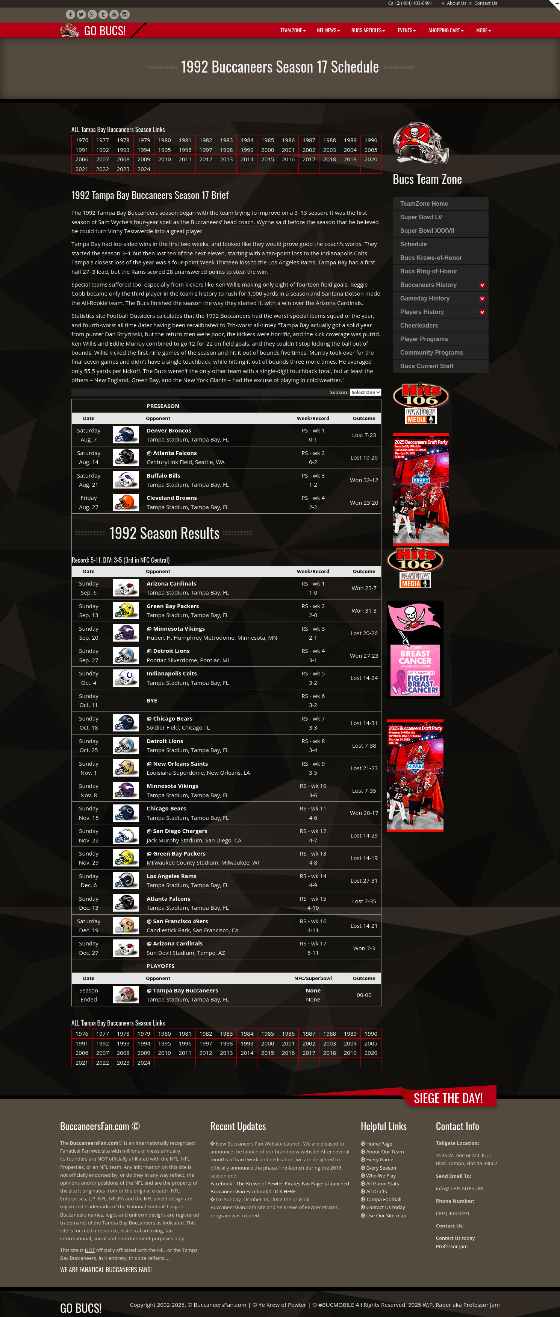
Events (406, 30)
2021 (82, 169)
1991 (82, 149)
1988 (329, 140)
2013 (226, 159)
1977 (102, 140)
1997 (205, 149)
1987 (309, 140)
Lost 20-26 (364, 633)
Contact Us (485, 3)
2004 (350, 149)
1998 (226, 149)
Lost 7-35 (364, 790)
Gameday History (425, 298)
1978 (123, 140)
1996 (185, 149)
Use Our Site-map (386, 1215)
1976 (82, 140)
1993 (123, 149)
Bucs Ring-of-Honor (428, 271)
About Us (456, 3)
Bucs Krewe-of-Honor (431, 258)
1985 (267, 140)
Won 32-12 (364, 480)
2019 (350, 159)
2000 (267, 149)
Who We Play (381, 1175)
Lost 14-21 (364, 925)
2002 (309, 149)
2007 (102, 159)
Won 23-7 (364, 588)
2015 (267, 159)
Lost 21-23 (364, 768)
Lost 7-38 (364, 745)
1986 (288, 140)
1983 (226, 140)
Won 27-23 (364, 655)
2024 (144, 169)
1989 (350, 140)
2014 (247, 159)
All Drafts (376, 1191)
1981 (185, 140)
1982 (205, 140)
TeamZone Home (424, 203)
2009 (144, 159)
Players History (422, 312)
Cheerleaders (419, 325)
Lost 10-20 (364, 457)
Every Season (381, 1167)
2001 (288, 149)
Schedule (413, 244)
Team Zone (292, 30)
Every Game (379, 1159)
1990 (371, 140)
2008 (123, 159)
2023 (123, 169)
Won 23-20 (364, 502)
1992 (102, 149)
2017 (309, 159)
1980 (164, 140)
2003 (329, 149)
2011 (185, 159)
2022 (102, 169)
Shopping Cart (445, 30)
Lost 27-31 (364, 880)
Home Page (379, 1143)
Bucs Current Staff (426, 366)
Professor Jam (452, 1246)
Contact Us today (385, 1207)
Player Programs (424, 339)
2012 (205, 159)
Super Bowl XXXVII (427, 231)
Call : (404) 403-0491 (410, 3)
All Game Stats (382, 1183)
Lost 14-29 (364, 835)
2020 (371, 159)
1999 (247, 149)
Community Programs (431, 352)
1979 (144, 140)
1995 (164, 149)
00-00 (364, 994)
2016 (288, 159)
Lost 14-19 (364, 858)
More (483, 30)
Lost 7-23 (364, 434)
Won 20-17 (364, 812)
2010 (164, 159)
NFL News (329, 30)
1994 (144, 149)
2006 (82, 159)
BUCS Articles (368, 30)
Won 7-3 (364, 948)
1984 (247, 140)
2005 (371, 149)
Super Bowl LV (421, 217)
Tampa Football (383, 1199)
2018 (329, 159)
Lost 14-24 (364, 677)
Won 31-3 (364, 610)
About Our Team (385, 1151)
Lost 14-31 (364, 723)
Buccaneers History (428, 285)
